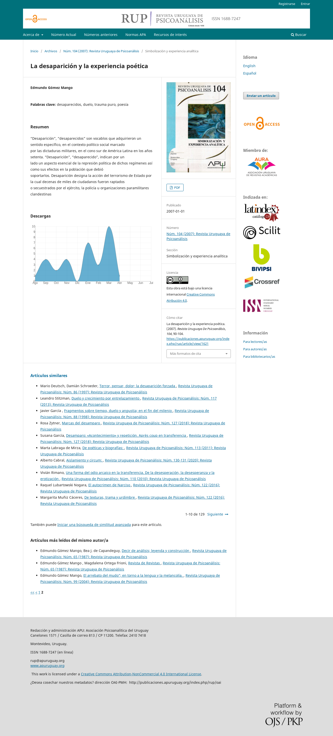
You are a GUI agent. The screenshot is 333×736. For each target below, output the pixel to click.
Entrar (305, 3)
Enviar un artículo (261, 95)
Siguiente (215, 514)
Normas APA (135, 34)
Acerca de (31, 34)
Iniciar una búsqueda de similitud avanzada (94, 524)
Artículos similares (48, 375)
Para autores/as (255, 349)
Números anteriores (101, 34)
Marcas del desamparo (81, 423)
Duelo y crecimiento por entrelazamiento (105, 398)
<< (32, 592)
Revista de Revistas (144, 563)
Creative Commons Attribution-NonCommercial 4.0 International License (141, 674)
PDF (176, 187)
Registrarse (287, 3)
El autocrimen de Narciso (109, 485)
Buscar (299, 34)
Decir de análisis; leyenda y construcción (156, 550)
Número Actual (63, 34)
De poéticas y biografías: (103, 447)
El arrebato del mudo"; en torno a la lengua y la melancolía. (133, 575)
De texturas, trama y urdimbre (110, 497)
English (249, 65)
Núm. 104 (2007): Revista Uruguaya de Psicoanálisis (101, 51)
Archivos (51, 51)
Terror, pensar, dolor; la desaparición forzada (137, 385)
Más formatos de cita (185, 353)
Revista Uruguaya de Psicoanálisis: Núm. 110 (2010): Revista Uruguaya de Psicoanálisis (134, 478)
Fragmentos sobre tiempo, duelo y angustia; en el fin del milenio (118, 410)
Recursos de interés (170, 34)
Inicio (34, 51)
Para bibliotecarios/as (259, 356)
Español (249, 73)
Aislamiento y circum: (84, 460)
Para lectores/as (255, 341)
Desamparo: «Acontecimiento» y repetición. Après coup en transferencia (126, 435)
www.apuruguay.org (47, 665)
